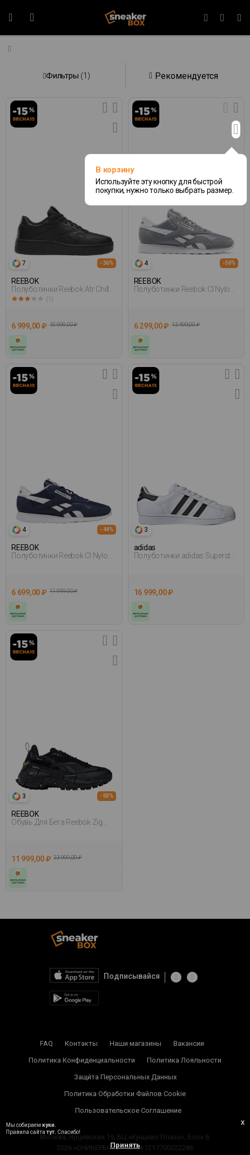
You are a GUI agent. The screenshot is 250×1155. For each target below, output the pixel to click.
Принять (125, 1145)
